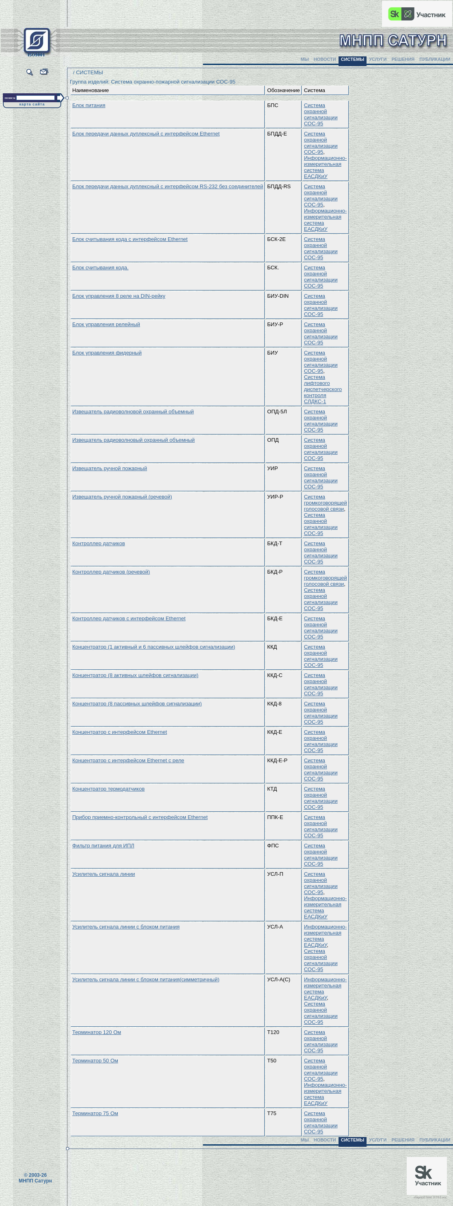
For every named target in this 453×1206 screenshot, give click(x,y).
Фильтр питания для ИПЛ (103, 846)
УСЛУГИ (377, 59)
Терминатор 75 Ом (95, 1113)
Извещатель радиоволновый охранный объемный (133, 440)
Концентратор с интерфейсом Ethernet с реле (128, 760)
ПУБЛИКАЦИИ (435, 59)
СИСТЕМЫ (353, 59)
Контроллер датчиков (98, 543)
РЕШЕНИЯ (402, 59)
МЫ (305, 59)
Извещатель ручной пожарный (109, 468)
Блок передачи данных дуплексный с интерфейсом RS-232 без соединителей (167, 186)
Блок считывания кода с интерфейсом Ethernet (130, 239)
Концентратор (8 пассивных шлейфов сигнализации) (137, 704)
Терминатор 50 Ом (95, 1061)
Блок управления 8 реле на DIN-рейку (118, 296)
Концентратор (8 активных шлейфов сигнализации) (135, 675)
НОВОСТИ (325, 59)
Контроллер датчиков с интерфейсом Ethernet (129, 618)
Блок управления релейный (106, 324)
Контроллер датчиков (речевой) (111, 572)
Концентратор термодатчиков (108, 789)
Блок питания (88, 105)
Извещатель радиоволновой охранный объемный (133, 411)
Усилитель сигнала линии (103, 874)
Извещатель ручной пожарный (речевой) (122, 497)
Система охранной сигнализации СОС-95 (321, 114)
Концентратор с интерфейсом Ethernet (119, 732)
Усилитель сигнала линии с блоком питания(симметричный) (146, 979)
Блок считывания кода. (100, 267)
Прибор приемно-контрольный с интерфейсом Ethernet (140, 817)
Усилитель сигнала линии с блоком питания (125, 927)
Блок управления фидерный (107, 353)
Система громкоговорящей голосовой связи (325, 503)
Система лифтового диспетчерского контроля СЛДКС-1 (323, 389)
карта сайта (32, 104)
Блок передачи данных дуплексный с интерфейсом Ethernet (146, 134)
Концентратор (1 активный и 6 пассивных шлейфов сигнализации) (153, 647)
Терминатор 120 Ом (96, 1032)
